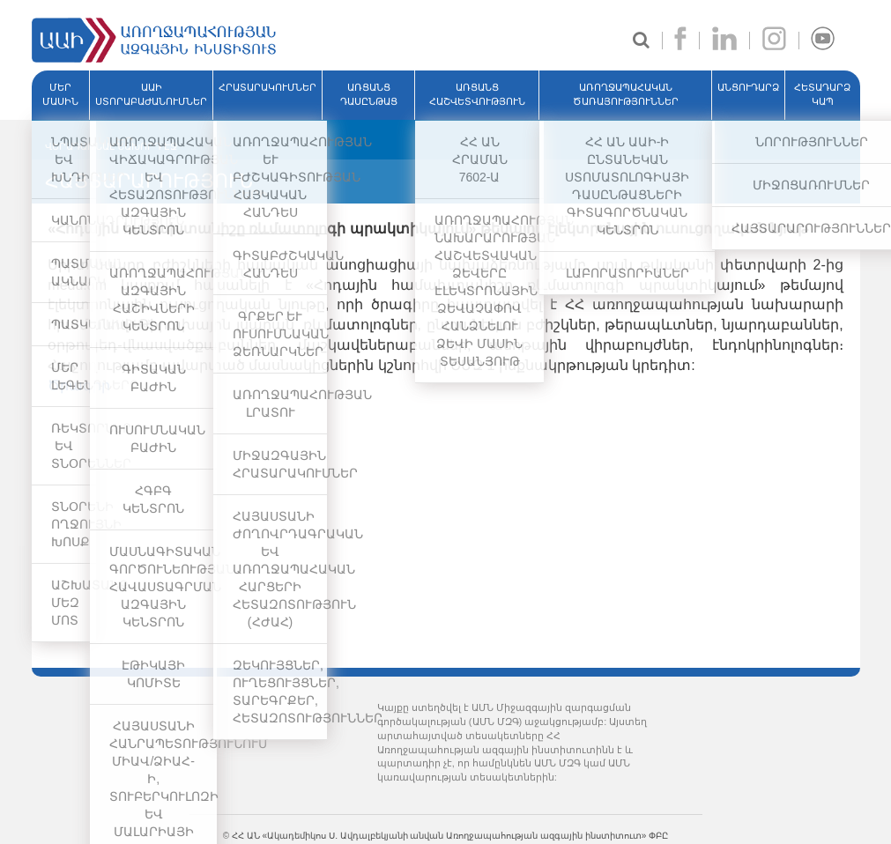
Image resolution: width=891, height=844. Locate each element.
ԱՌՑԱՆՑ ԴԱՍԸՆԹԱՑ (368, 94)
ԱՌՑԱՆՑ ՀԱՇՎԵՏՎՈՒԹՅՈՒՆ (477, 94)
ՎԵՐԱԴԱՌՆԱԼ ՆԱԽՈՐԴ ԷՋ (111, 146)
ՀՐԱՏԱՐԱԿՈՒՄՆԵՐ (267, 87)
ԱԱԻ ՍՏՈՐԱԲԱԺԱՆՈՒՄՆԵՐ (151, 94)
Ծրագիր (79, 385)
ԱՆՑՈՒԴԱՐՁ (748, 87)
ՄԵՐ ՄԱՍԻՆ (60, 94)
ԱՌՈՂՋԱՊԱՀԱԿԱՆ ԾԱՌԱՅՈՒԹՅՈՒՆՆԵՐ (626, 94)
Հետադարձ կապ (822, 94)
